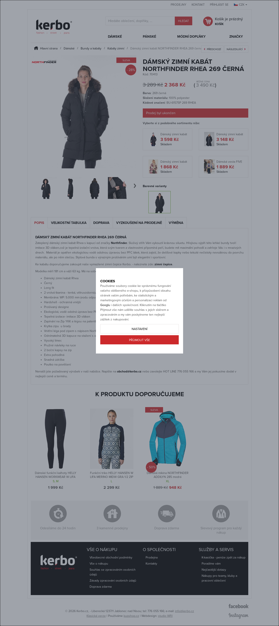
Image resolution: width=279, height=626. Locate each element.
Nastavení (139, 344)
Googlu (105, 320)
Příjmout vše (139, 355)
